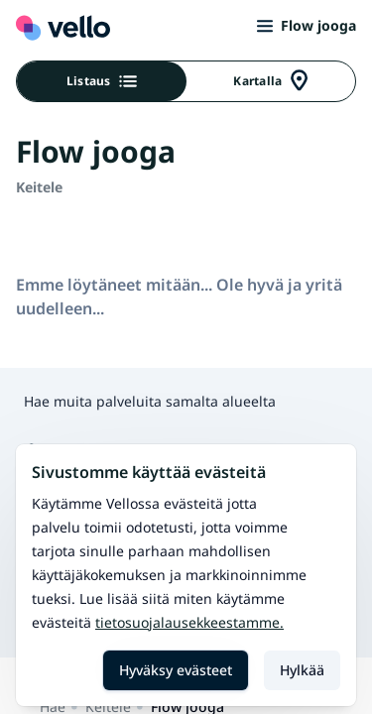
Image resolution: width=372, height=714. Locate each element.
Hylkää (302, 669)
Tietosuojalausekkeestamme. (189, 622)
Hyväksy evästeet (175, 669)
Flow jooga (306, 25)
